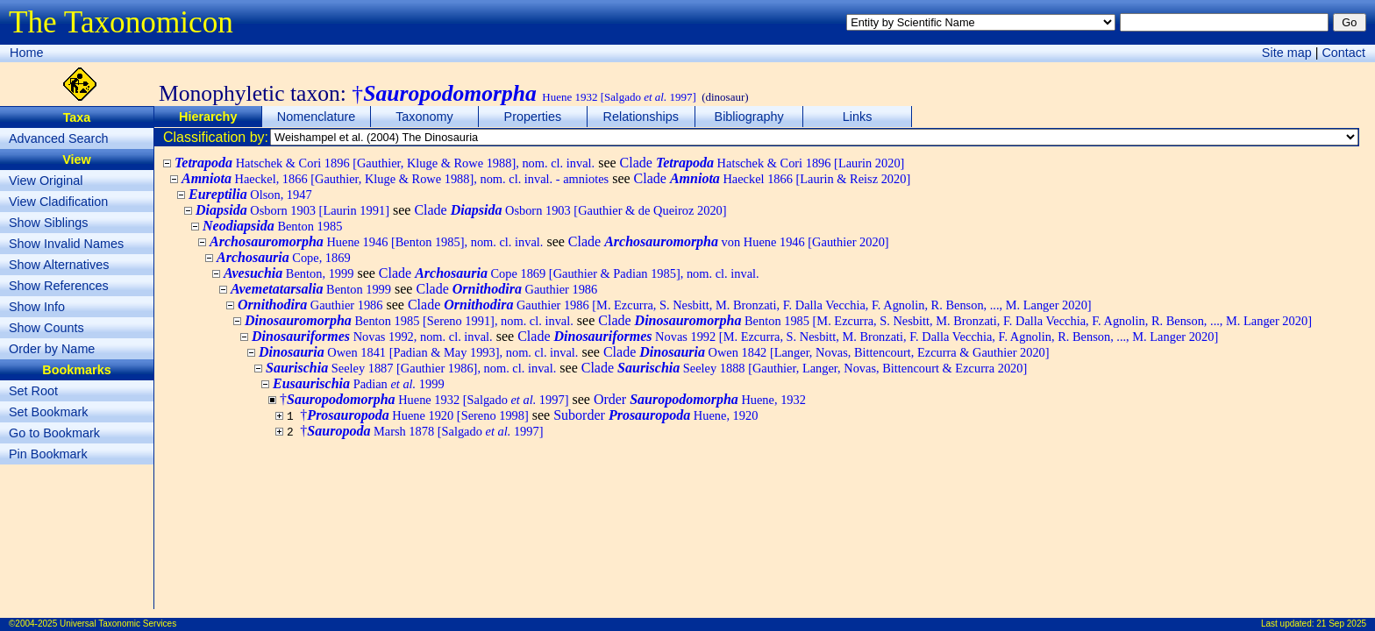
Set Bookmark (48, 412)
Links (858, 117)
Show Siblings (48, 223)
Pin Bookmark (48, 454)
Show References (59, 286)
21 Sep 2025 (1341, 623)
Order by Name (52, 349)
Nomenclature (316, 117)
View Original (46, 181)
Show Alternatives (59, 265)
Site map (1287, 53)
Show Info (37, 307)
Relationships (641, 117)
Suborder (655, 415)
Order (700, 399)
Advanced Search (59, 138)
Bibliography (749, 117)
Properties (533, 117)
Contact (1343, 53)
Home (26, 53)
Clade (762, 162)
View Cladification (58, 202)
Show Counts (46, 328)
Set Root (33, 391)
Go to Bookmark (54, 433)
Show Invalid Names (66, 244)
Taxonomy (424, 117)
